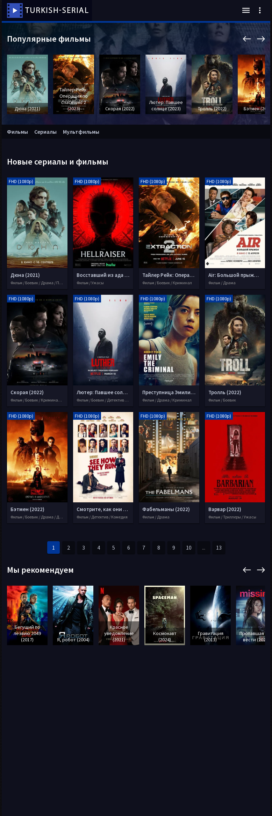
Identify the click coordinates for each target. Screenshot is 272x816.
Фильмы (17, 131)
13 (219, 547)
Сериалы (45, 131)
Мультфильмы (81, 131)
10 (189, 547)
